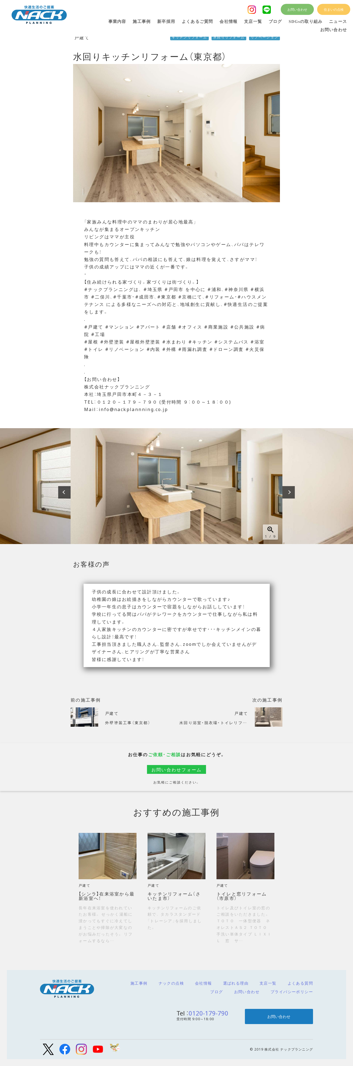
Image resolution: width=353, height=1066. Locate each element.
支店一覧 (268, 983)
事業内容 (117, 21)
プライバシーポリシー (292, 991)
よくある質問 (300, 983)
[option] (176, 486)
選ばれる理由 (235, 983)
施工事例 (139, 983)
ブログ (216, 991)
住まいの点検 (334, 9)
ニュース (338, 21)
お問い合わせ (247, 991)
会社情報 (203, 983)
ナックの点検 (171, 983)
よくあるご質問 (197, 21)
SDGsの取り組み (305, 21)
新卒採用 (166, 21)
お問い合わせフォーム (176, 769)
